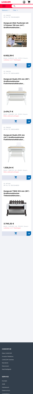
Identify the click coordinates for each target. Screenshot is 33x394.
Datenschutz (6, 390)
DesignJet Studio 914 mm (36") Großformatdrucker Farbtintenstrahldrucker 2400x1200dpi (16, 81)
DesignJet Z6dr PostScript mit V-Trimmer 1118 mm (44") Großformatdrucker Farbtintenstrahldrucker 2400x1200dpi (16, 25)
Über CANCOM (7, 353)
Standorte (5, 363)
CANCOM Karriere (8, 359)
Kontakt (4, 381)
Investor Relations (7, 356)
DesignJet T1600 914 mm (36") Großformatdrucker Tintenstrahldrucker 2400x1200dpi (16, 193)
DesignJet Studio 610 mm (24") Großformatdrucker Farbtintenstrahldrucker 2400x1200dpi (14, 137)
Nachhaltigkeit (6, 369)
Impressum (5, 387)
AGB (3, 384)
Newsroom (5, 366)
